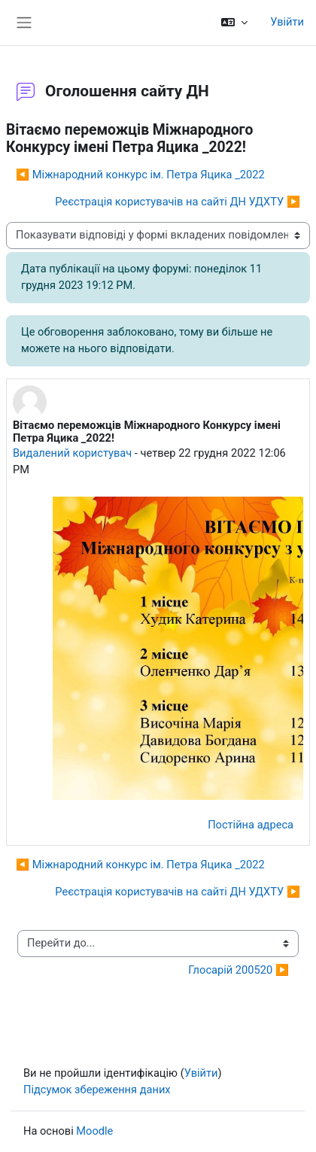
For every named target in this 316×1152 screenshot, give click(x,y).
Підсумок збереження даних (97, 1089)
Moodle (94, 1131)
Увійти (287, 22)
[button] (234, 22)
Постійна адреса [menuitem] (250, 824)
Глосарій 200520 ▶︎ (238, 970)
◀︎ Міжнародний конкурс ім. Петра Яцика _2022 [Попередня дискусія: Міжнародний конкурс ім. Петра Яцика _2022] (140, 174)
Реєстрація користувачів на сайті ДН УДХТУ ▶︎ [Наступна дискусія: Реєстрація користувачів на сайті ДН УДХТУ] (177, 201)
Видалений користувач (72, 453)
